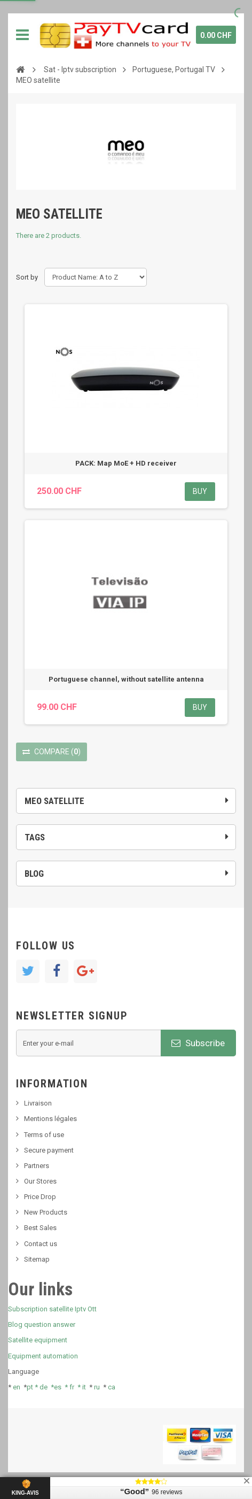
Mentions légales (50, 1119)
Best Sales (40, 1228)
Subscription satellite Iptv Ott (52, 1309)
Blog (34, 873)
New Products (45, 1212)
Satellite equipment (37, 1340)
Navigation (22, 34)
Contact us (40, 1244)
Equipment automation (43, 1356)
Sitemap (37, 1259)
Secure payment (49, 1150)
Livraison (38, 1103)
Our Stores (40, 1181)
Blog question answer (41, 1324)
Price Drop (40, 1197)
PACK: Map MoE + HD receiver (126, 463)
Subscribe (198, 1043)
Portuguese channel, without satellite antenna (126, 679)
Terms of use (44, 1135)
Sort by (27, 277)
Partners (36, 1166)
